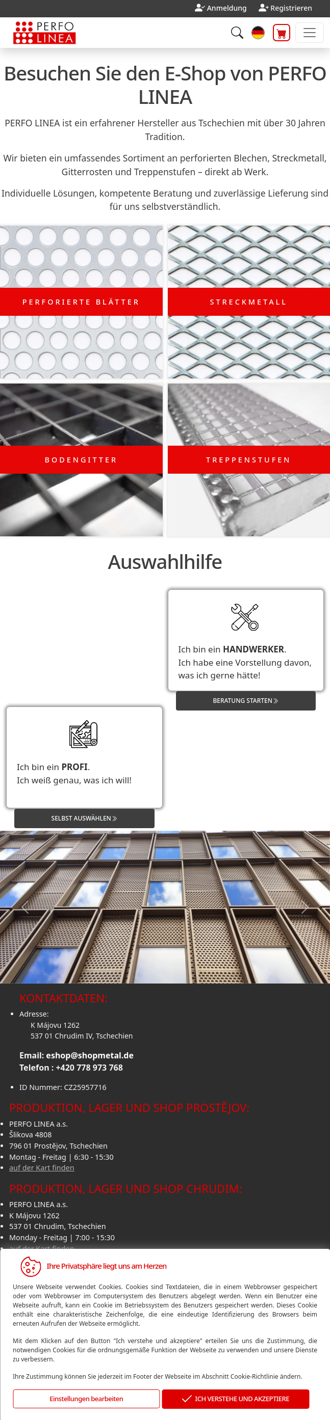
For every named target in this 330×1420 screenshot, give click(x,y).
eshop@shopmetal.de (90, 1055)
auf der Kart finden (41, 1167)
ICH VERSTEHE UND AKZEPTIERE (235, 1399)
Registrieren (291, 8)
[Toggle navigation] (309, 32)
